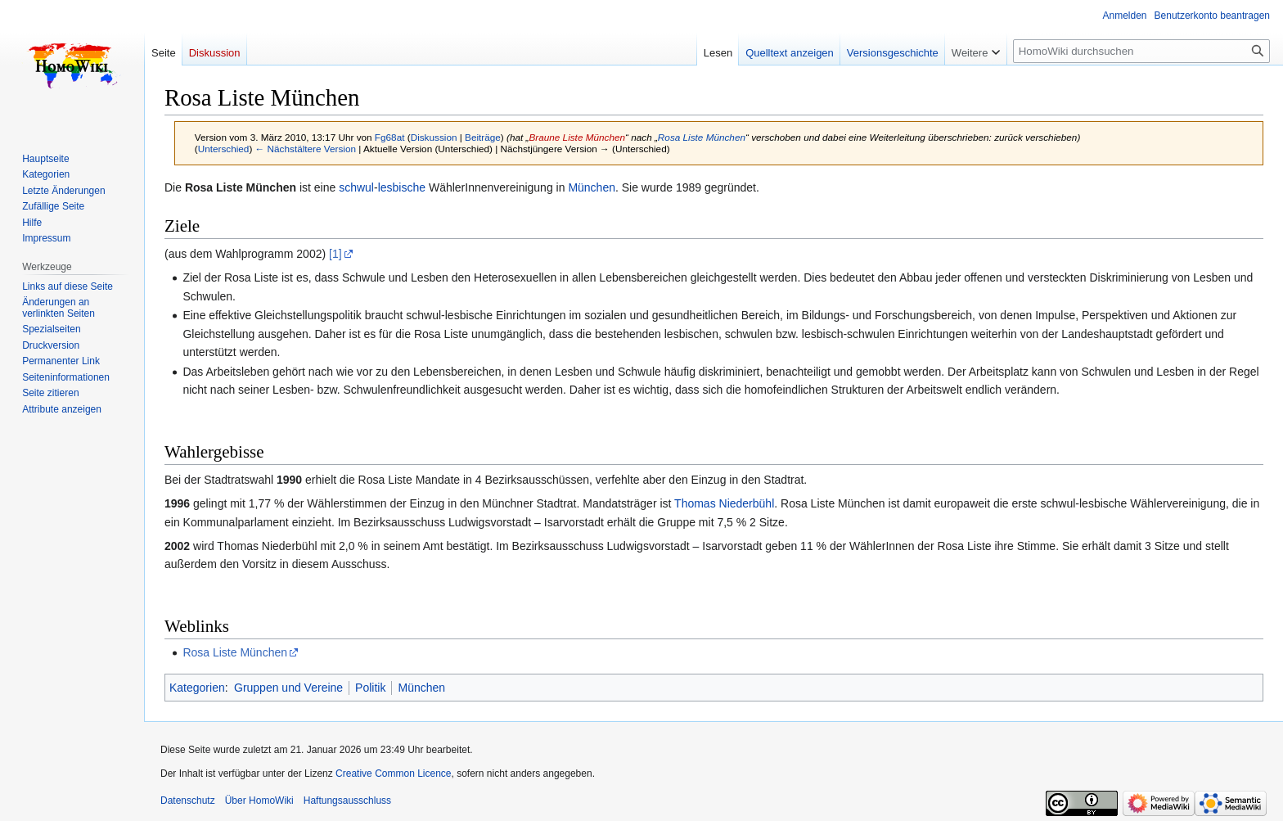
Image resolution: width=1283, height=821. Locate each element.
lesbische (401, 187)
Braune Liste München (577, 137)
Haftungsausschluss (347, 800)
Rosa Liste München (701, 137)
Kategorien (197, 687)
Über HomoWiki (259, 800)
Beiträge (483, 137)
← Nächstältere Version (305, 148)
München (591, 187)
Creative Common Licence (393, 773)
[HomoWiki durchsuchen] (1141, 51)
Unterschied (224, 148)
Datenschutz (187, 800)
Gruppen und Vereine (288, 687)
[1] (335, 253)
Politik (370, 687)
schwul (356, 187)
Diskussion (434, 137)
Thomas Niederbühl (724, 503)
